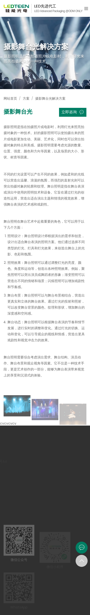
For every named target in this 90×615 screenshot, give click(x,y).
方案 (26, 98)
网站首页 (10, 98)
